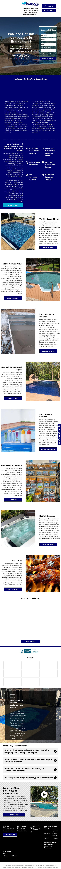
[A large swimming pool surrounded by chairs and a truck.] (48, 90)
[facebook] (31, 832)
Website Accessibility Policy (50, 865)
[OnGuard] (48, 665)
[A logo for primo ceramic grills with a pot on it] (30, 682)
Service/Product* (46, 47)
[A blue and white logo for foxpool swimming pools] (30, 673)
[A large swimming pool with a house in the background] (12, 607)
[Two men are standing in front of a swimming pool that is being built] (30, 90)
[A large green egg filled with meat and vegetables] (12, 625)
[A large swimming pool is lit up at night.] (49, 625)
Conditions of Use (28, 865)
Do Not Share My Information (18, 865)
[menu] (57, 8)
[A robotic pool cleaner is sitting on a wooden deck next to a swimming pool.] (49, 607)
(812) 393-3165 (21, 55)
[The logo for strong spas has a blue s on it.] (12, 673)
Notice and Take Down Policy (39, 865)
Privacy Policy (7, 865)
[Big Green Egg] (12, 682)
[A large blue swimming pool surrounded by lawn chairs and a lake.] (30, 630)
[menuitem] (6, 856)
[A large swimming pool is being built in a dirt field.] (12, 90)
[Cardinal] (48, 673)
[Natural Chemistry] (30, 665)
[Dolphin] (12, 665)
